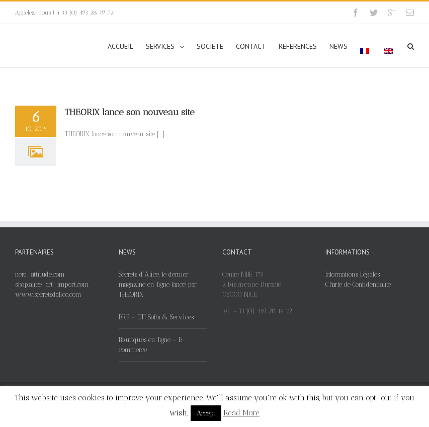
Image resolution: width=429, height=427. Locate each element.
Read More (241, 412)
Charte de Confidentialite (358, 284)
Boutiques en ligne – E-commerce (152, 345)
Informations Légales (352, 274)
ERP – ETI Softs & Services (156, 317)
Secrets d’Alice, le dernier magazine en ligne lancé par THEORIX (158, 284)
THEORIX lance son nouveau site (130, 112)
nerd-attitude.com (40, 274)
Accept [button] (206, 413)
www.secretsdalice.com (48, 294)
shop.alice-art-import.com (52, 284)
